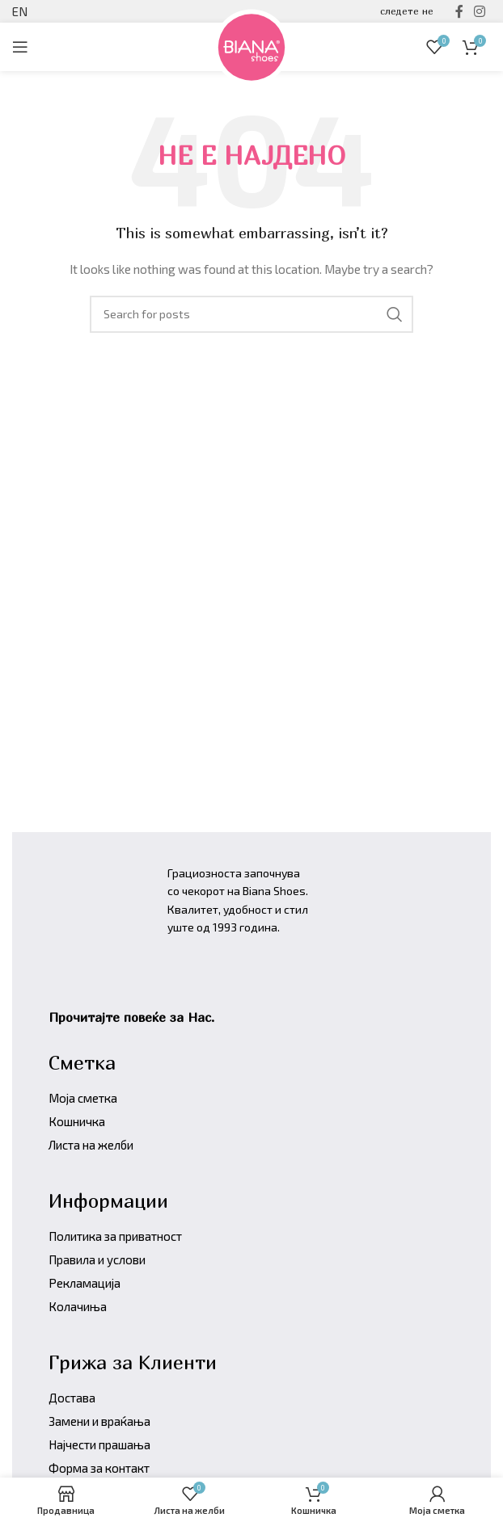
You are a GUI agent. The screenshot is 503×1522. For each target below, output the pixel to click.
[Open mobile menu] (20, 47)
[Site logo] (251, 45)
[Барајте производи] (251, 314)
